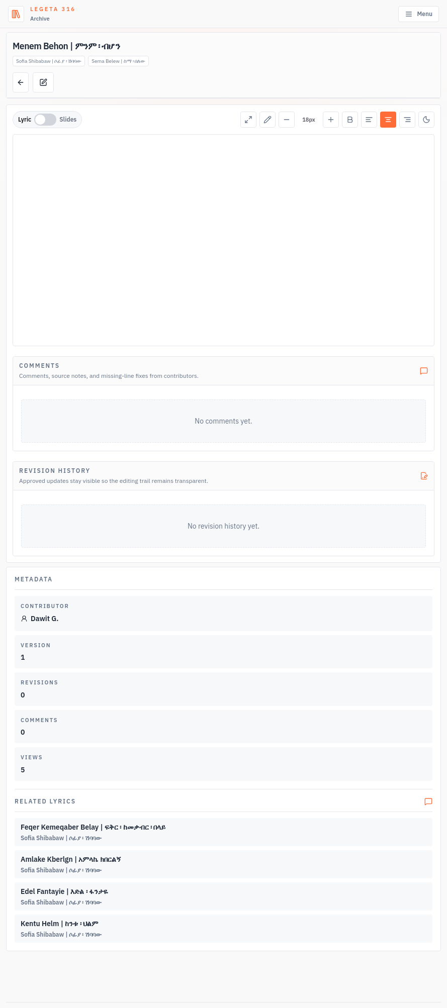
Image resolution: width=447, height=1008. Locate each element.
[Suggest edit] (43, 82)
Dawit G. (39, 618)
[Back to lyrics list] (21, 82)
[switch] (45, 120)
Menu (418, 14)
